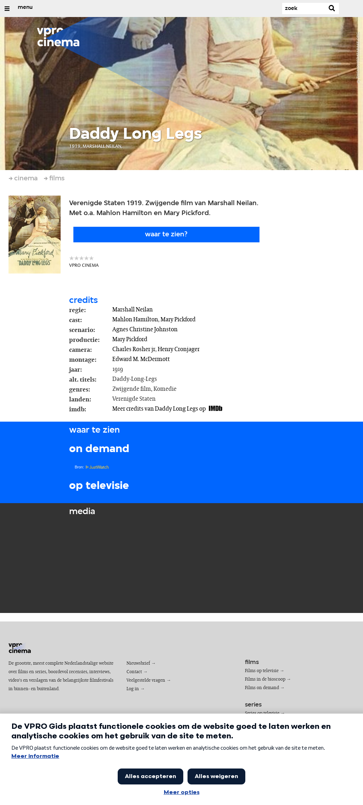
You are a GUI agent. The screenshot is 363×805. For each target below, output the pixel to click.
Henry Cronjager (179, 349)
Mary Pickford (178, 319)
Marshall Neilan (132, 310)
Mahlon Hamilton (135, 319)
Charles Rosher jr (133, 349)
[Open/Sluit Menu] (7, 8)
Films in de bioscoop (265, 679)
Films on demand (262, 688)
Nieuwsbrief (138, 663)
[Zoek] (303, 8)
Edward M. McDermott (141, 359)
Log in (133, 689)
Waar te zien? (166, 234)
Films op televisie (262, 671)
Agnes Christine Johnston (145, 329)
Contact (134, 672)
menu (25, 7)
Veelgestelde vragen (146, 680)
